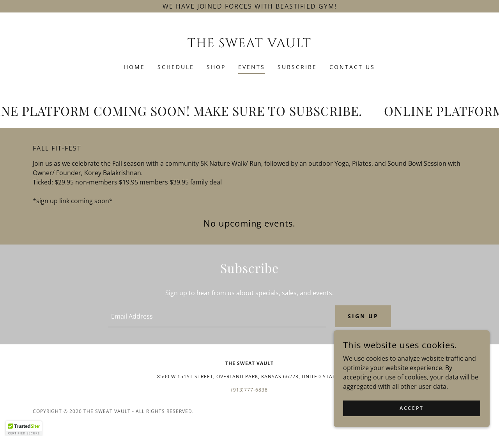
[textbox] (217, 316)
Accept (411, 408)
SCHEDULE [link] (175, 67)
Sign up (363, 316)
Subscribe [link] (297, 67)
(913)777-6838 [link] (249, 389)
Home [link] (134, 67)
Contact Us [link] (352, 67)
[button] (24, 428)
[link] (249, 45)
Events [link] (251, 67)
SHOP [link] (216, 67)
